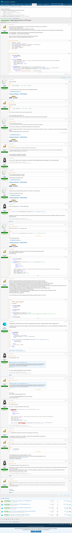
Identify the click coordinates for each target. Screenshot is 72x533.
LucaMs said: (12, 146)
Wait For (19, 206)
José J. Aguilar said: (13, 226)
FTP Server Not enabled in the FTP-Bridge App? (21, 500)
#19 (66, 461)
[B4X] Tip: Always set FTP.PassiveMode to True (18, 362)
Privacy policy (62, 524)
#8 (66, 188)
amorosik (4, 22)
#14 (66, 353)
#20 (66, 478)
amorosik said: (12, 121)
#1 (70, 24)
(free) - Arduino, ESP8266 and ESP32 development (14, 14)
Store (18, 4)
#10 (66, 224)
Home (2, 4)
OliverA (67, 512)
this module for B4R (24, 457)
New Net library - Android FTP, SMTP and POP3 (19, 514)
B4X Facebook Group (13, 6)
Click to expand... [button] (38, 235)
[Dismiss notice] (70, 9)
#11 (66, 249)
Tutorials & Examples (13, 505)
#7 (66, 170)
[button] (7, 4)
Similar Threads (16, 22)
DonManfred (67, 508)
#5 (66, 143)
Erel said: (11, 442)
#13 (66, 321)
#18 (66, 440)
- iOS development (7, 13)
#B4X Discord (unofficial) (5, 6)
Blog (30, 4)
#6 (66, 158)
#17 (66, 428)
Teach (26, 4)
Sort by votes (69, 77)
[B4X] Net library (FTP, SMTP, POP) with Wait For (20, 507)
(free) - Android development (9, 11)
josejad (4, 164)
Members (46, 4)
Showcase (13, 4)
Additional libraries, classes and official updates (17, 512)
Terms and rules (56, 524)
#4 (66, 119)
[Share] (69, 24)
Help (66, 524)
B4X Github (19, 6)
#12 (66, 278)
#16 (66, 400)
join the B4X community (24, 16)
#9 (66, 204)
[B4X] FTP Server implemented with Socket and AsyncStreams (22, 511)
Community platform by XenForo (36, 526)
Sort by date (63, 77)
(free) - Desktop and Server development (12, 12)
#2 (66, 79)
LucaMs (4, 85)
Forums (34, 4)
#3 (66, 100)
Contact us (51, 524)
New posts (39, 4)
